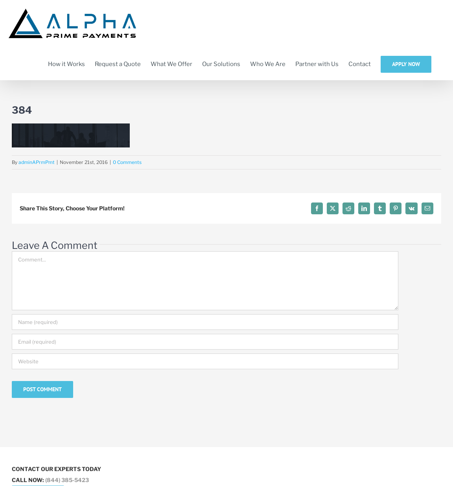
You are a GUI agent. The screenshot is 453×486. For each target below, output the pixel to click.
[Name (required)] (205, 322)
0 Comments (127, 162)
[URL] (205, 361)
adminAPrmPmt (36, 162)
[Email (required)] (205, 342)
